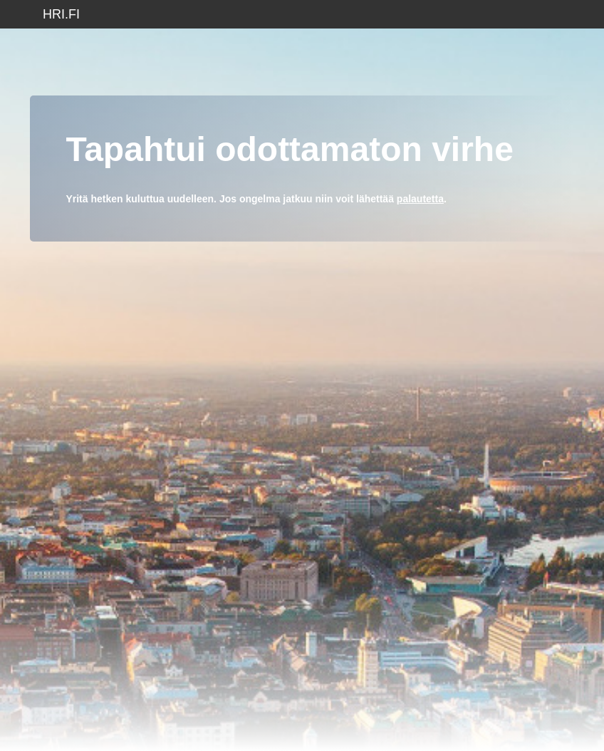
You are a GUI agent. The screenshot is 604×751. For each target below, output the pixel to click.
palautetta (420, 198)
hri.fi (61, 14)
